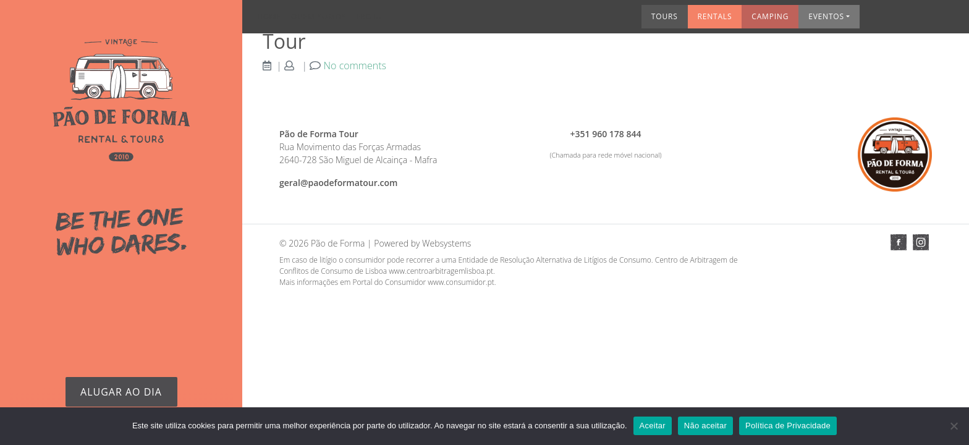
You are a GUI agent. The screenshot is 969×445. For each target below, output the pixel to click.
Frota (377, 20)
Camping (648, 20)
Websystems (446, 243)
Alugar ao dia (121, 392)
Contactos (922, 20)
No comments (355, 65)
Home (278, 20)
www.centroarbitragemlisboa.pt (441, 271)
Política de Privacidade (788, 425)
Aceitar (653, 425)
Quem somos (327, 20)
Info (872, 20)
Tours (543, 20)
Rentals (594, 20)
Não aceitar (705, 425)
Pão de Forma (338, 243)
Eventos (705, 20)
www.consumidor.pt (461, 282)
